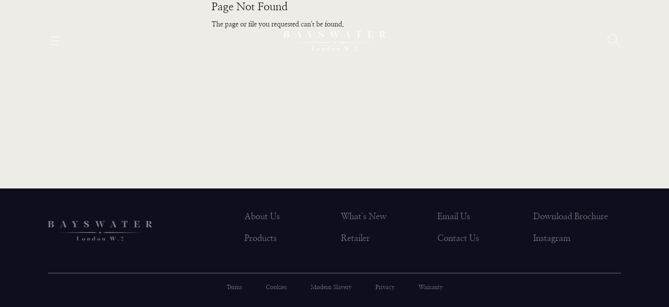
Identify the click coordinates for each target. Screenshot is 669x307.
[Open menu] (54, 41)
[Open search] (614, 41)
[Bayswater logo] (334, 41)
